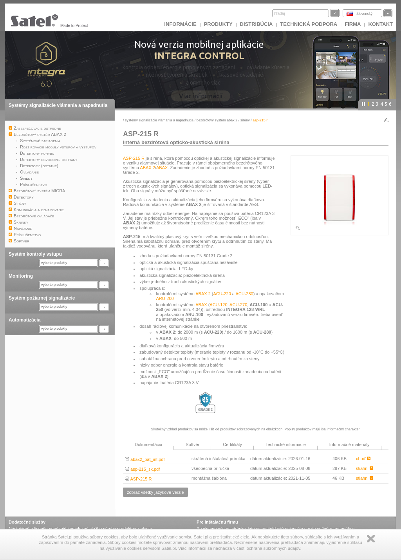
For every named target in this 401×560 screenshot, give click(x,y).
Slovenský (364, 14)
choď (363, 458)
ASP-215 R (134, 158)
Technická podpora (308, 24)
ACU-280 (244, 293)
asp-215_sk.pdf (142, 469)
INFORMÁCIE (180, 24)
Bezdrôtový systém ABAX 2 (217, 120)
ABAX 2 (147, 167)
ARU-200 (164, 298)
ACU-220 (222, 293)
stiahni (364, 468)
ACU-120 (218, 304)
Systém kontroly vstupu (35, 254)
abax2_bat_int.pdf (145, 459)
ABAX (162, 167)
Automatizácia (24, 320)
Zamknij (371, 538)
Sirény (245, 120)
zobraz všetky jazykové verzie (155, 492)
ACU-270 (238, 304)
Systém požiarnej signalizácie (42, 298)
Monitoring (21, 276)
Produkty (218, 24)
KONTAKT (380, 24)
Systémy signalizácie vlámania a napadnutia (58, 105)
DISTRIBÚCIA (256, 24)
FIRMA (353, 24)
